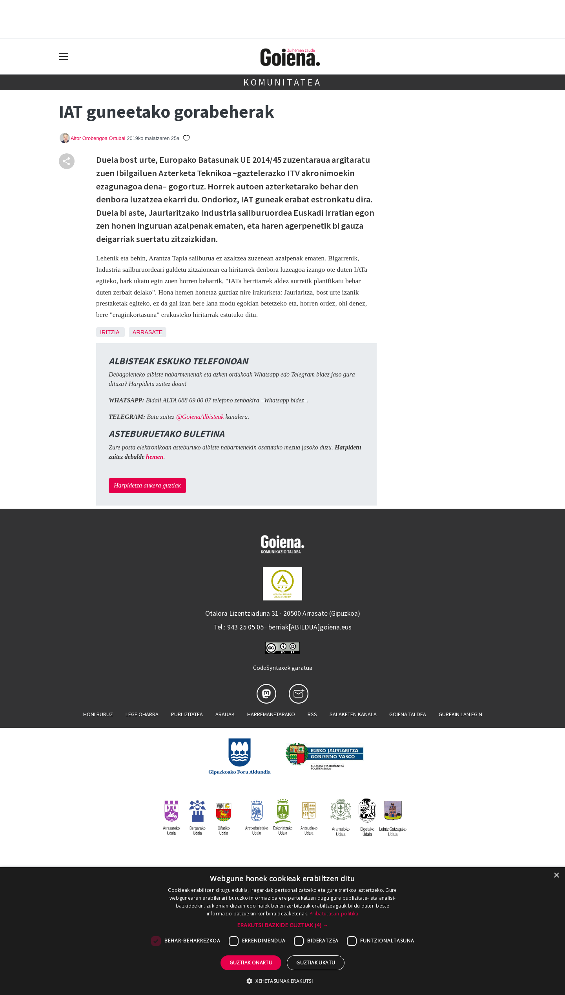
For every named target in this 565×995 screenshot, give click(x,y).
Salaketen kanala (353, 714)
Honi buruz (98, 714)
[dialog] (282, 931)
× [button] (556, 876)
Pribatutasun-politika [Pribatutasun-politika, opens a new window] (334, 913)
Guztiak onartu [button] (251, 962)
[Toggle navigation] (63, 57)
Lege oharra (142, 714)
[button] (282, 925)
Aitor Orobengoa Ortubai (98, 138)
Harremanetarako (271, 714)
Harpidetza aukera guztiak (147, 485)
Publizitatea (187, 714)
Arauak (225, 714)
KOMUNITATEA (282, 82)
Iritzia (109, 332)
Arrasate (148, 332)
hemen (154, 456)
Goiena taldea (407, 714)
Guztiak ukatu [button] (315, 962)
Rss (312, 714)
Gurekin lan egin (460, 714)
